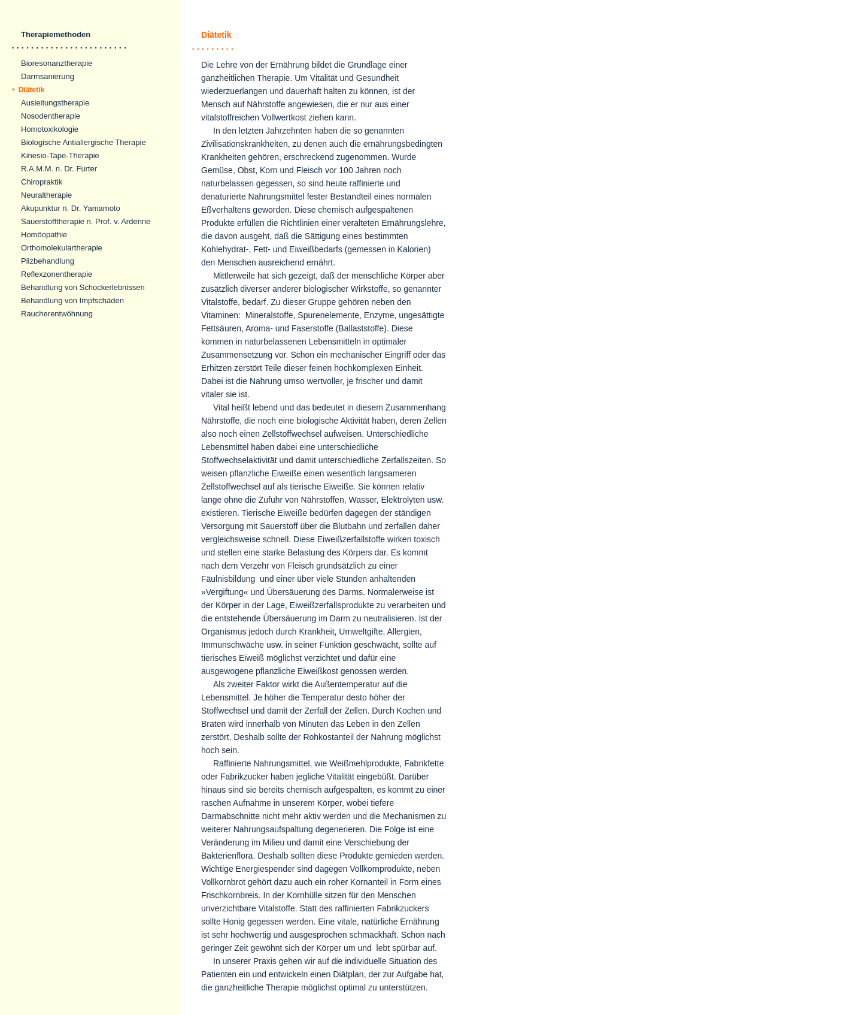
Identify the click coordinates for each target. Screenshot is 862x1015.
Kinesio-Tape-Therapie (60, 155)
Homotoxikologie (49, 129)
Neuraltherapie (46, 195)
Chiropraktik (41, 181)
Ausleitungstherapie (55, 102)
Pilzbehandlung (47, 260)
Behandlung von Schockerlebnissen (83, 287)
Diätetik (28, 90)
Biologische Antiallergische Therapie (83, 142)
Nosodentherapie (50, 115)
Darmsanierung (47, 76)
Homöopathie (44, 234)
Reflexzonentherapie (56, 274)
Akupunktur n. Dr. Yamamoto (70, 208)
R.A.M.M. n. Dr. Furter (59, 168)
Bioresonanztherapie (56, 63)
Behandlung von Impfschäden (72, 300)
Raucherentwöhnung (57, 313)
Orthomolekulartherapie (61, 247)
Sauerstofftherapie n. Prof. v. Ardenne (85, 221)
